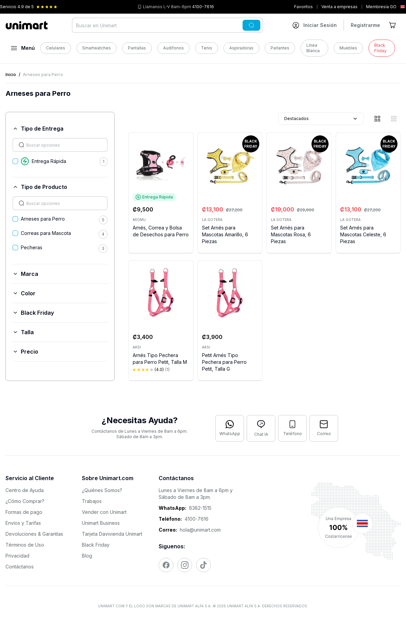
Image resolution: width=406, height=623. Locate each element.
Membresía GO (381, 6)
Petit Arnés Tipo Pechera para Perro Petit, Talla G (224, 362)
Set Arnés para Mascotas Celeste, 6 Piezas (363, 234)
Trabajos (92, 501)
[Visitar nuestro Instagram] (184, 565)
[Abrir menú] (22, 48)
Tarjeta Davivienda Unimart (112, 534)
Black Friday (96, 545)
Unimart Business (101, 523)
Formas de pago (23, 512)
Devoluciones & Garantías (34, 534)
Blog (87, 556)
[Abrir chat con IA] (261, 428)
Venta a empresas (339, 6)
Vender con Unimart (104, 512)
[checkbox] (15, 161)
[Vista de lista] (394, 118)
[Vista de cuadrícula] (377, 118)
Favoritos (303, 6)
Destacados (321, 118)
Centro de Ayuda (24, 490)
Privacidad (17, 556)
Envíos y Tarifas (23, 523)
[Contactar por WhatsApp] (229, 428)
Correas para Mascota (46, 233)
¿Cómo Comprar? (24, 501)
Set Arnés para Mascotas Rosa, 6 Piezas (291, 234)
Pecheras (31, 247)
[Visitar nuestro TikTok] (203, 565)
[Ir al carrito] (393, 25)
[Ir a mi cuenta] (314, 25)
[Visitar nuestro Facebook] (166, 565)
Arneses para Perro (43, 219)
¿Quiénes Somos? (102, 490)
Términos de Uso (24, 545)
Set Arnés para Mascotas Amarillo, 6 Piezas (225, 234)
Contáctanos (19, 566)
